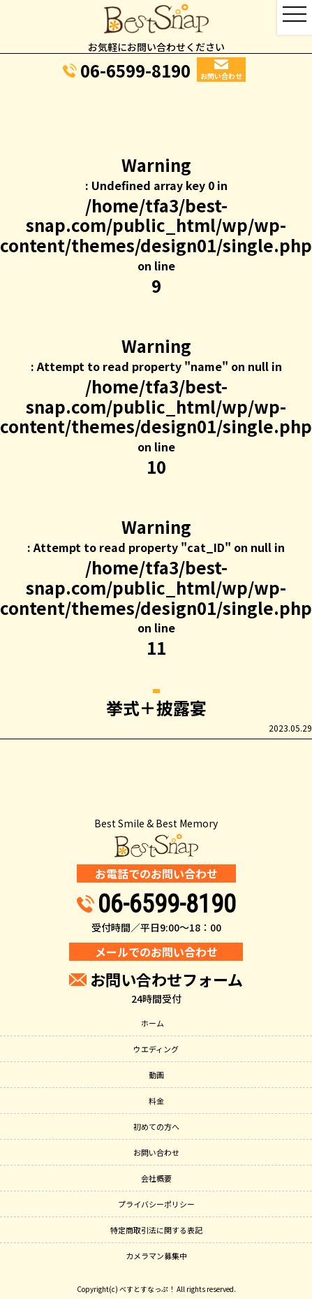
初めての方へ (156, 1126)
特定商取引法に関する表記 (156, 1229)
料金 (156, 1100)
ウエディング (156, 1048)
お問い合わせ (156, 1152)
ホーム (152, 1023)
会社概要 (156, 1178)
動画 (156, 1074)
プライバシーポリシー (156, 1204)
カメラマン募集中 (156, 1255)
